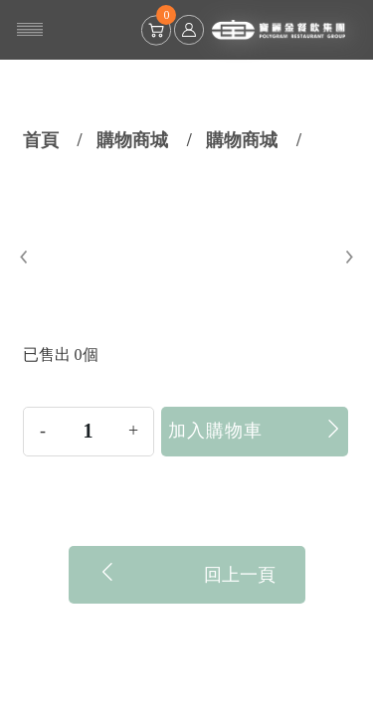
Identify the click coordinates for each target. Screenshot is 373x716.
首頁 (41, 140)
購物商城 (132, 140)
